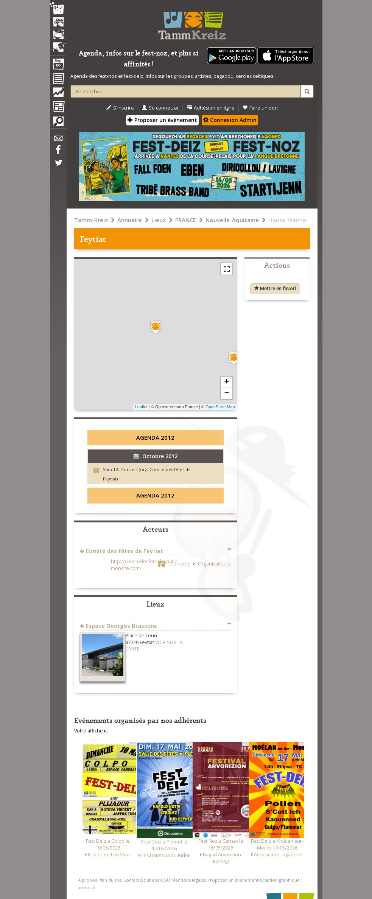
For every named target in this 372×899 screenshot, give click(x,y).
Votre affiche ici (91, 731)
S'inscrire (120, 108)
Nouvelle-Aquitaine (232, 220)
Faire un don (260, 108)
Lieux (158, 220)
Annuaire (129, 220)
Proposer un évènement (162, 120)
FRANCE (185, 220)
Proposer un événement (232, 880)
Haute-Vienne (287, 220)
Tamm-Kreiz (91, 220)
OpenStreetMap (220, 407)
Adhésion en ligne (211, 108)
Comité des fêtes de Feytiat (124, 551)
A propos (87, 880)
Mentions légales (188, 880)
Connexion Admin (230, 120)
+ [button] (226, 382)
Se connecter (160, 108)
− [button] (226, 393)
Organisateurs (214, 564)
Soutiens (150, 880)
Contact (131, 880)
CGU (165, 880)
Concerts (180, 564)
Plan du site (110, 880)
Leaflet (141, 407)
